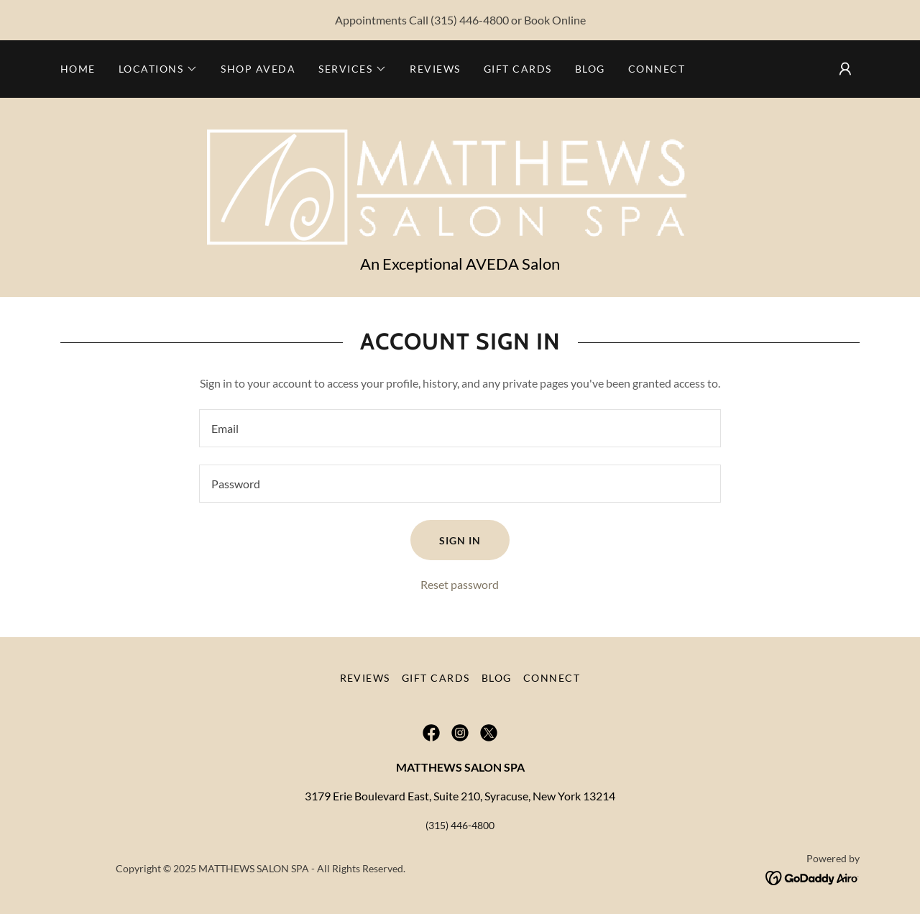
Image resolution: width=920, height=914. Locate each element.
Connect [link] (657, 69)
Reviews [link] (435, 69)
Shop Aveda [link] (258, 69)
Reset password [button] (459, 584)
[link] (459, 183)
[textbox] (459, 428)
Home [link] (78, 69)
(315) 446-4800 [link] (470, 20)
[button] (158, 69)
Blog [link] (590, 69)
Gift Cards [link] (518, 69)
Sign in (460, 540)
